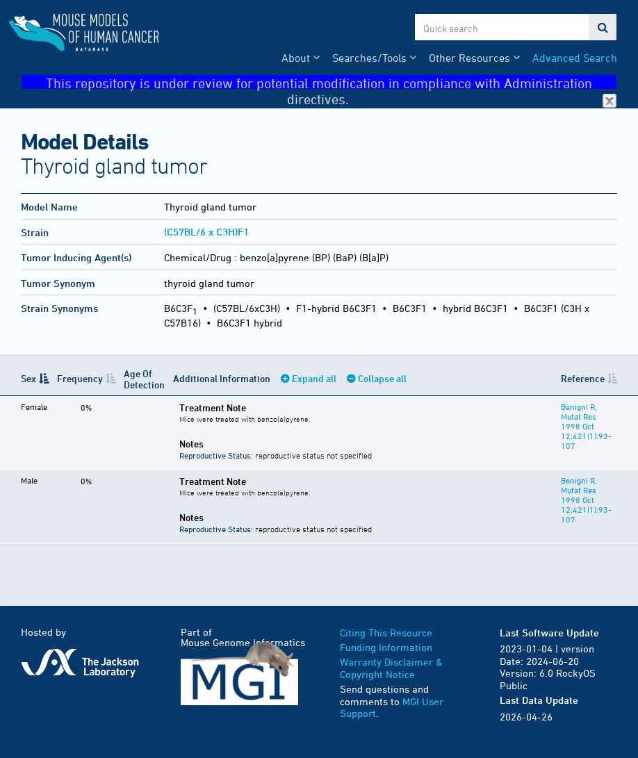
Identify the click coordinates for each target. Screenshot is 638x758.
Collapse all (382, 378)
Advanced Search (574, 57)
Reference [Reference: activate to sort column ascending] (583, 378)
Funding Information (386, 647)
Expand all (314, 378)
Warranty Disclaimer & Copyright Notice (391, 668)
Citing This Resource (386, 632)
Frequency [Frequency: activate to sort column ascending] (80, 378)
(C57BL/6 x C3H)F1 (206, 232)
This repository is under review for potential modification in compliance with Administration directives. (331, 82)
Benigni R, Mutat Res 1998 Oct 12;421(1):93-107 (586, 426)
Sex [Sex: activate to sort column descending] (28, 378)
